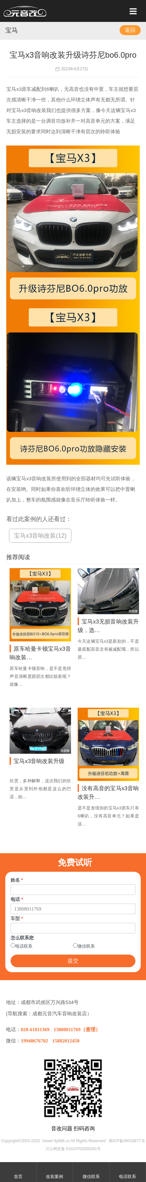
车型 (17, 918)
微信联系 (86, 946)
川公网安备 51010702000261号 (73, 1149)
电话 (17, 899)
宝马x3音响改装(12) (40, 535)
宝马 (11, 30)
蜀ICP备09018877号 (127, 1141)
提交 (73, 961)
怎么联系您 (22, 937)
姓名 (17, 880)
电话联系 (23, 946)
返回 (130, 30)
